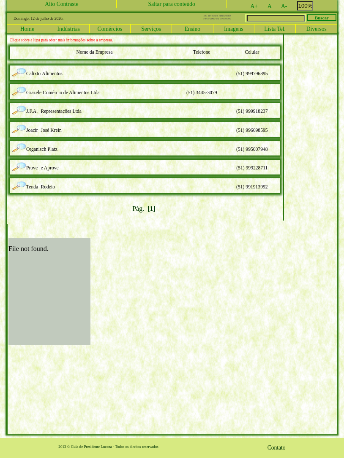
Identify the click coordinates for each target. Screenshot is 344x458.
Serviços (151, 29)
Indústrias (68, 29)
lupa (21, 69)
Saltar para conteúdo (171, 4)
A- (288, 6)
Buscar (322, 17)
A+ (259, 6)
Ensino (192, 29)
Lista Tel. (275, 29)
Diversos (316, 29)
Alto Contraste (61, 4)
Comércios (110, 29)
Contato (277, 447)
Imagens (233, 29)
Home (27, 29)
